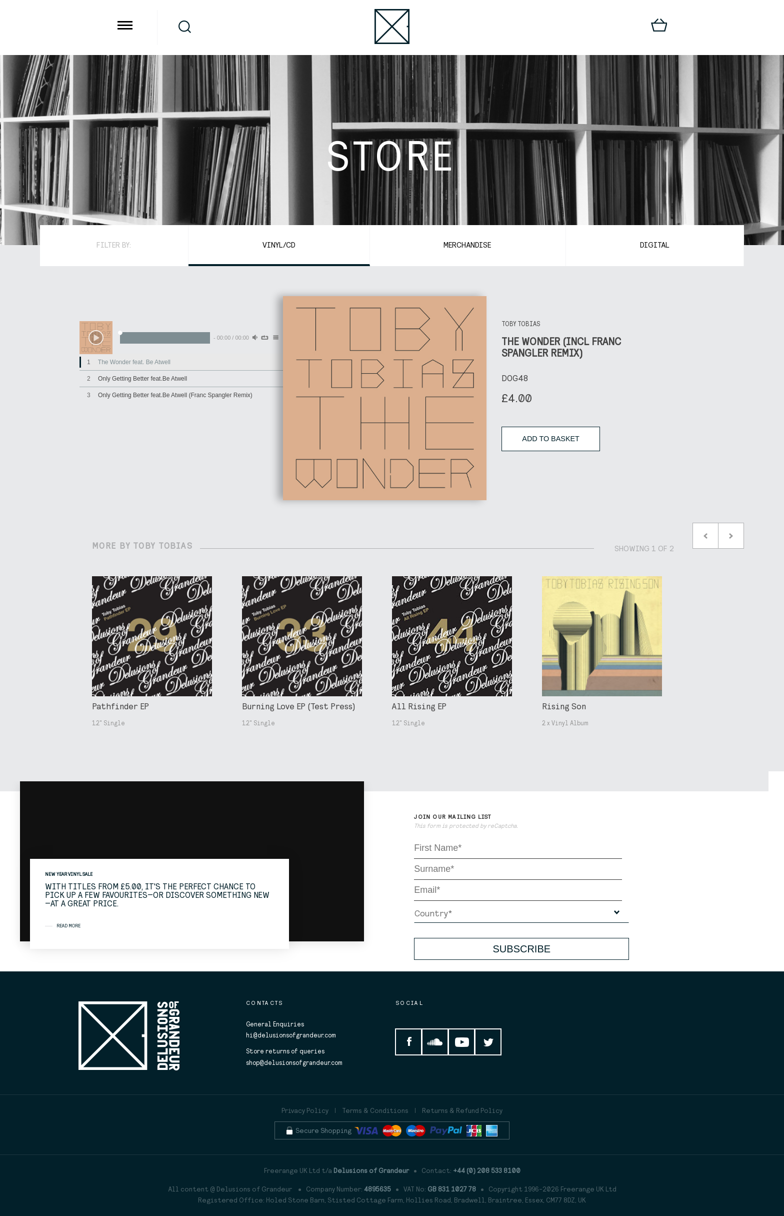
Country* (433, 913)
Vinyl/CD (279, 244)
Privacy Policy (305, 1110)
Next (731, 536)
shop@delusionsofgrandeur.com (294, 1062)
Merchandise (468, 244)
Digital (655, 244)
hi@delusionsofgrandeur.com (291, 1035)
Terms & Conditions (375, 1110)
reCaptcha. (503, 825)
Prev (705, 536)
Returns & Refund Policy (462, 1110)
